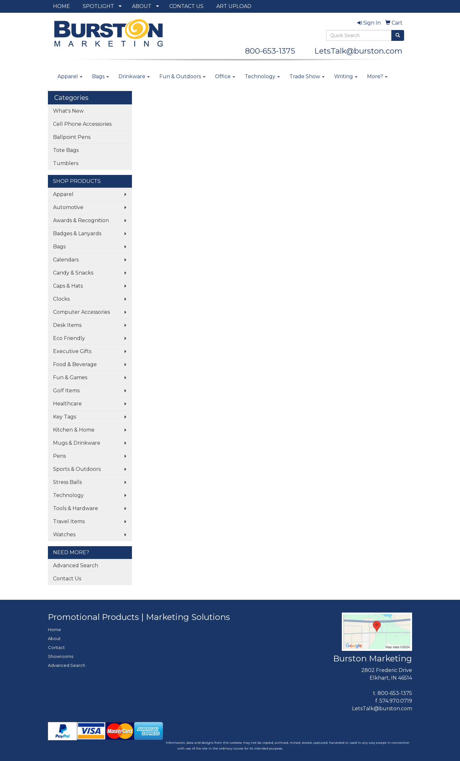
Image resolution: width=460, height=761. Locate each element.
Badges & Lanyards (77, 233)
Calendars (66, 260)
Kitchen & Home (74, 430)
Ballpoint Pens (71, 137)
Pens (59, 456)
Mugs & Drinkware (76, 443)
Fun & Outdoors (182, 76)
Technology (262, 76)
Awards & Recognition (81, 220)
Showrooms (60, 656)
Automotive (68, 207)
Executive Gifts (72, 351)
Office (225, 76)
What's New (68, 111)
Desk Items (67, 325)
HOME (61, 6)
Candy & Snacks (73, 273)
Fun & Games (70, 377)
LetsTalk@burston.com (358, 51)
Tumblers (65, 163)
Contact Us (67, 579)
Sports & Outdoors (77, 469)
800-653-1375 (274, 51)
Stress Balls (67, 482)
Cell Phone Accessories (82, 124)
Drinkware (134, 76)
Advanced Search (75, 565)
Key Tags (64, 417)
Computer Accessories (81, 312)
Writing (345, 76)
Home (54, 629)
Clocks (61, 299)
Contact (56, 647)
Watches (64, 534)
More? (377, 76)
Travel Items (69, 521)
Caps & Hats (68, 286)
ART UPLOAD (233, 6)
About (54, 638)
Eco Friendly (69, 338)
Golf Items (66, 391)
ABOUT (141, 6)
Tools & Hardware (75, 508)
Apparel (69, 76)
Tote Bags (66, 150)
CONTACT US (186, 6)
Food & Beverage (75, 364)
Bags (100, 76)
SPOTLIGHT (98, 6)
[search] (397, 35)
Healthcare (67, 404)
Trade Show (307, 76)
